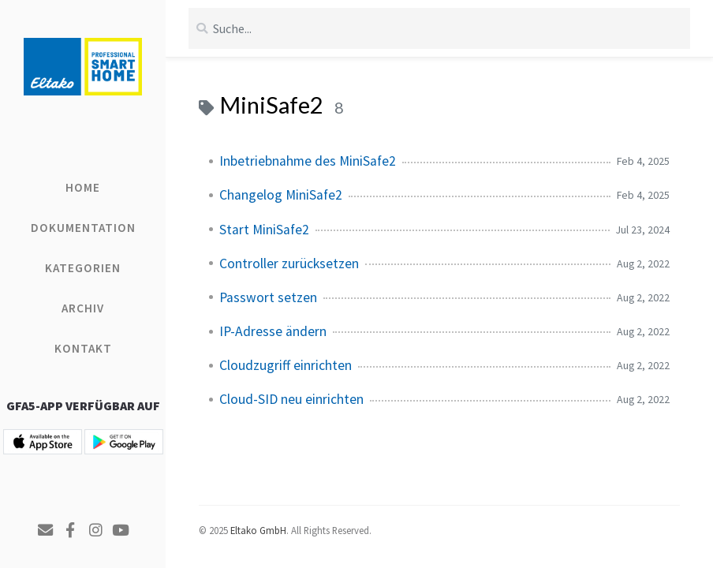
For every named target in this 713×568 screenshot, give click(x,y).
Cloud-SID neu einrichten (291, 399)
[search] (439, 28)
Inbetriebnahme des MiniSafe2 (307, 161)
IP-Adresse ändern (273, 331)
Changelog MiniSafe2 (280, 195)
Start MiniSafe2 (264, 229)
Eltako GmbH (258, 530)
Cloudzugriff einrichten (285, 365)
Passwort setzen (268, 297)
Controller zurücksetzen (289, 263)
